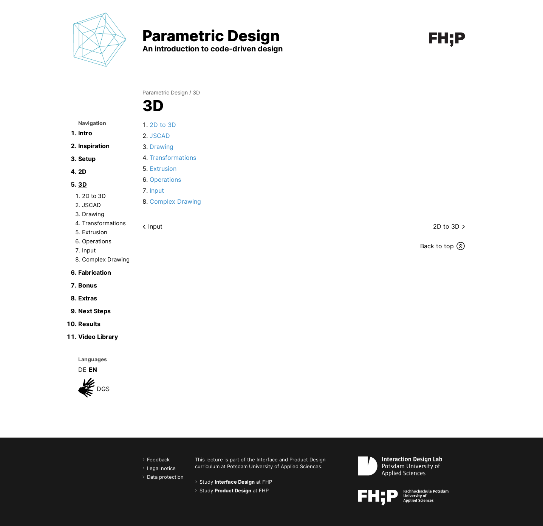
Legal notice (161, 468)
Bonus (87, 285)
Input (89, 250)
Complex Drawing (106, 259)
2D (82, 171)
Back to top (437, 246)
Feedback (158, 460)
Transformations (104, 223)
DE (82, 369)
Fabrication (94, 272)
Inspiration (94, 146)
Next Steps (94, 311)
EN (93, 369)
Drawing (93, 214)
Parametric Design (165, 92)
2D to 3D (94, 196)
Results (89, 324)
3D (82, 184)
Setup (87, 158)
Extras (87, 298)
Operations (96, 241)
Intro (85, 133)
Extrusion (94, 232)
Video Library (98, 336)
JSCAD (91, 205)
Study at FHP (236, 482)
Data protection (165, 477)
